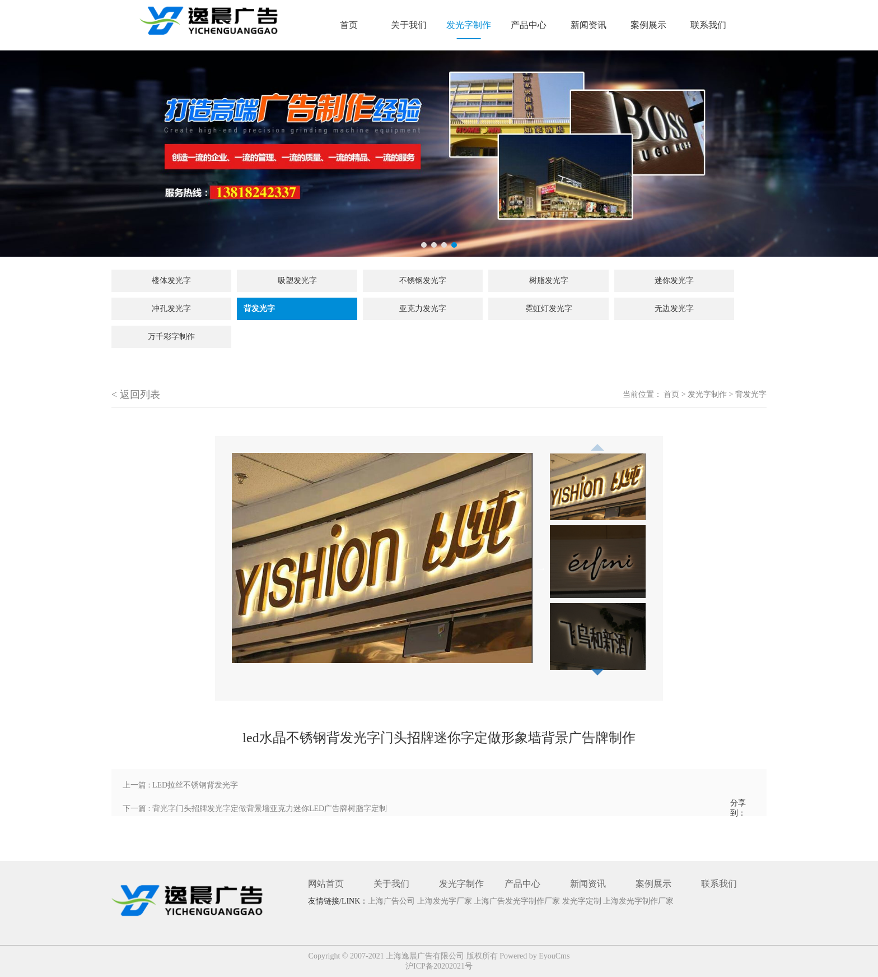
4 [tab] (454, 245)
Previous (597, 444)
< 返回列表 (135, 394)
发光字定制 (583, 901)
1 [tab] (424, 245)
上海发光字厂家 (445, 901)
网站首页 (326, 883)
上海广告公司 (392, 901)
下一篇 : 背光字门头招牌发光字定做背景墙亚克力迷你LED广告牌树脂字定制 (255, 808)
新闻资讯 (588, 25)
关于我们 (409, 25)
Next (541, 568)
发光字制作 (468, 25)
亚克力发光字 (422, 308)
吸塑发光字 (297, 280)
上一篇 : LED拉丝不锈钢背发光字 (180, 785)
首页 (349, 25)
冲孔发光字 (171, 308)
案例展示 (648, 25)
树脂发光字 (548, 280)
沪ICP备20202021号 (439, 966)
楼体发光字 (171, 280)
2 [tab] (434, 245)
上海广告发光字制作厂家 (518, 901)
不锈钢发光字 (422, 280)
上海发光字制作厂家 (638, 901)
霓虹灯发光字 (548, 308)
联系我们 (708, 25)
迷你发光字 (674, 280)
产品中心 (529, 25)
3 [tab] (444, 245)
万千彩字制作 (171, 336)
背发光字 (259, 308)
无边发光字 (674, 308)
